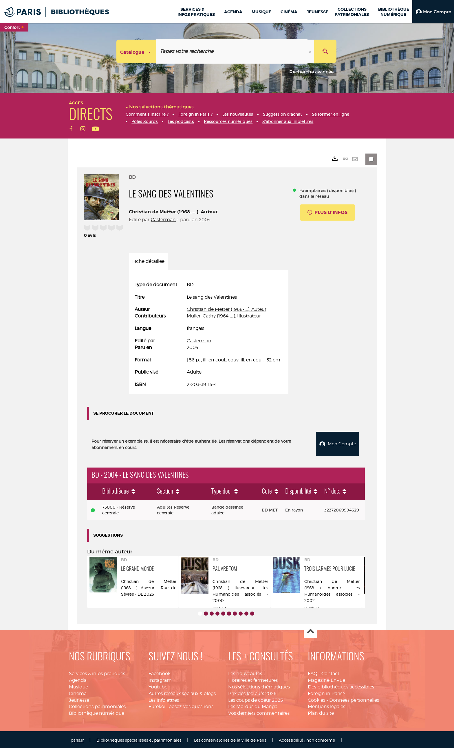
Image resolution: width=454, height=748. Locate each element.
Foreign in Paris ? (326, 692)
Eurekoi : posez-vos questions (181, 705)
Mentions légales (326, 705)
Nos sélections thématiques (259, 685)
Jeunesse (79, 698)
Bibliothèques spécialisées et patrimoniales (138, 738)
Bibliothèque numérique (96, 711)
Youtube (158, 685)
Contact (330, 672)
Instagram (160, 678)
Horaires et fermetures (253, 678)
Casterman (163, 219)
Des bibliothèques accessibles (341, 685)
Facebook (160, 672)
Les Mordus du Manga (252, 705)
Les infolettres (164, 698)
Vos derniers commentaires (259, 711)
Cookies (316, 698)
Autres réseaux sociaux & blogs (182, 692)
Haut (310, 630)
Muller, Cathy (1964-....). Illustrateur (224, 316)
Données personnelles (354, 698)
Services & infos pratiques (97, 672)
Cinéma (78, 692)
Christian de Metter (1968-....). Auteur (173, 212)
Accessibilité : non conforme (307, 738)
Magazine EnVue (326, 678)
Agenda (78, 678)
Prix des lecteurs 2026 (252, 692)
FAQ (312, 672)
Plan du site (321, 711)
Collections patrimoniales (97, 705)
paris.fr (77, 738)
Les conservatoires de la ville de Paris (230, 738)
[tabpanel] (209, 335)
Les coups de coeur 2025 (255, 698)
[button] (433, 11)
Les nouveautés (245, 672)
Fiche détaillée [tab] (148, 261)
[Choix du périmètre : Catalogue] (136, 51)
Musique (78, 685)
